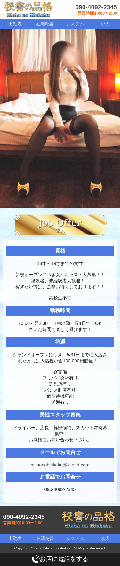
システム (75, 23)
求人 (105, 23)
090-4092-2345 (96, 7)
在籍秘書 (45, 23)
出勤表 (15, 23)
